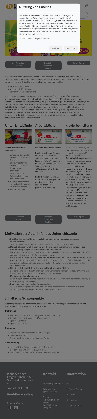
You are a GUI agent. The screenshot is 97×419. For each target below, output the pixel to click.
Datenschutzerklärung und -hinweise (34, 39)
